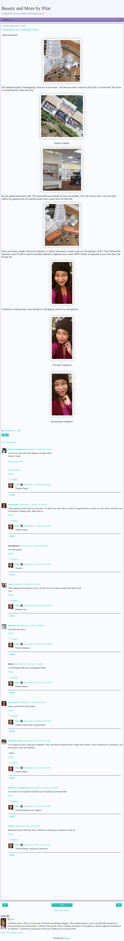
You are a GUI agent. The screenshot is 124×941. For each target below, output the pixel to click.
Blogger (67, 938)
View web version (62, 910)
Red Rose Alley (15, 741)
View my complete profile (12, 932)
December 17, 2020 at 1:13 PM (38, 449)
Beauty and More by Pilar (26, 8)
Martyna (12, 625)
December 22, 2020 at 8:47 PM (37, 721)
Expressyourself (15, 462)
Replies (14, 480)
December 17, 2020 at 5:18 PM (34, 546)
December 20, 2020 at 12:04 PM (38, 682)
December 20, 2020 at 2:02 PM (32, 702)
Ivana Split (13, 504)
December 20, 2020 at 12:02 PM (38, 605)
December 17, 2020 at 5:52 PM (37, 485)
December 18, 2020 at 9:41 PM (26, 584)
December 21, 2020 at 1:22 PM (44, 788)
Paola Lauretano (16, 449)
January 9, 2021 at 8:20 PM (28, 826)
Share (5, 435)
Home (62, 905)
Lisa (10, 584)
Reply (10, 474)
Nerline (11, 826)
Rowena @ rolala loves (19, 788)
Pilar (17, 485)
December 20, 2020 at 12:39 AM (28, 664)
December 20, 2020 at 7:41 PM (37, 741)
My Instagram (14, 470)
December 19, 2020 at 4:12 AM (30, 625)
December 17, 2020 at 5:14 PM (32, 504)
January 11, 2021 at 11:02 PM (37, 845)
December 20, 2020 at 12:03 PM (38, 644)
